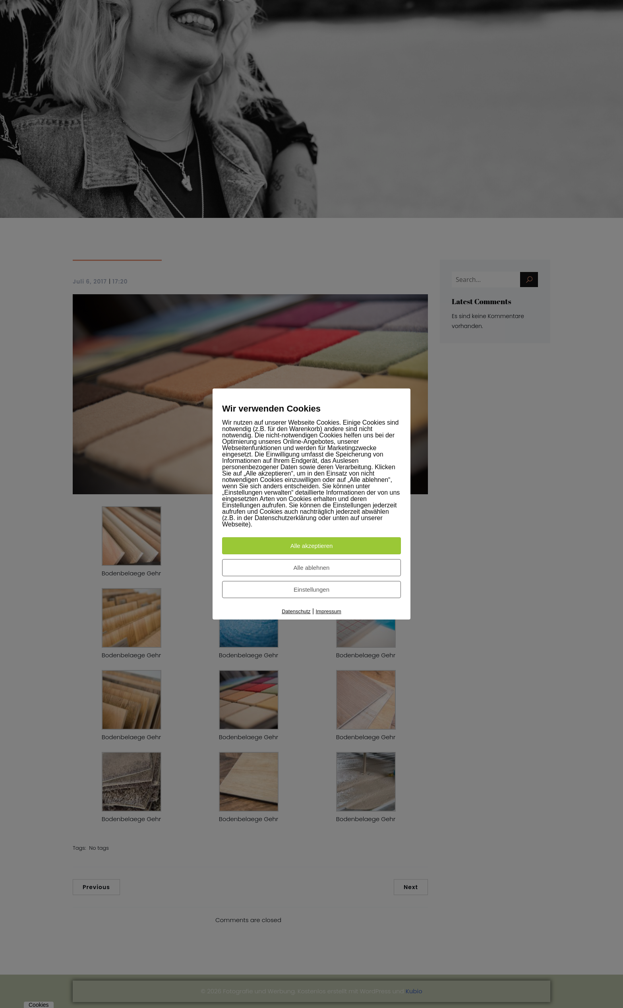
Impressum (328, 611)
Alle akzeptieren (311, 545)
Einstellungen (311, 589)
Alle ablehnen (312, 567)
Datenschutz (296, 611)
